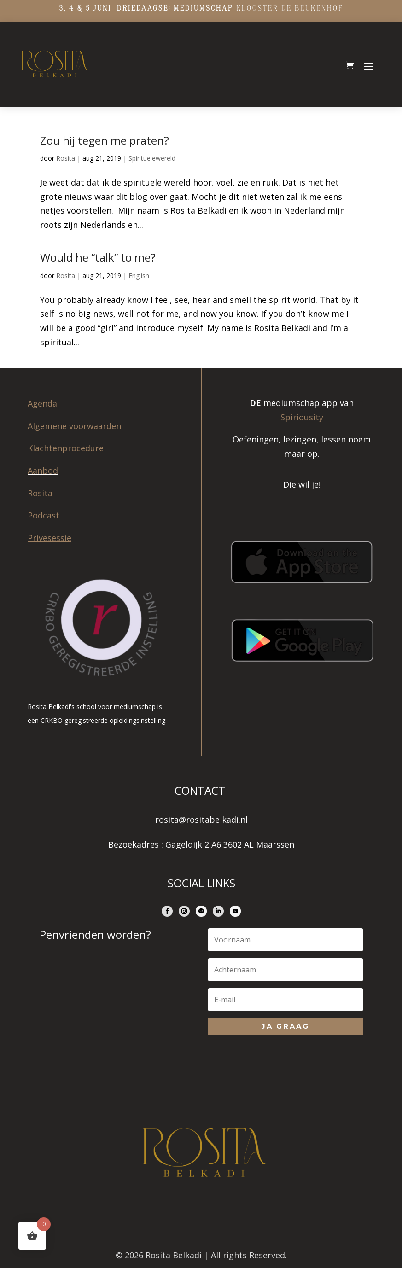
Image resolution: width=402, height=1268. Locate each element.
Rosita (65, 158)
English (138, 275)
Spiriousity (301, 417)
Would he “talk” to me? (98, 257)
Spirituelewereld (151, 158)
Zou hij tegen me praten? (104, 140)
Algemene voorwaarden (74, 425)
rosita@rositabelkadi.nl (201, 819)
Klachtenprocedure (66, 448)
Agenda (42, 403)
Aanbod (43, 470)
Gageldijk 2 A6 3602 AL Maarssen (229, 844)
